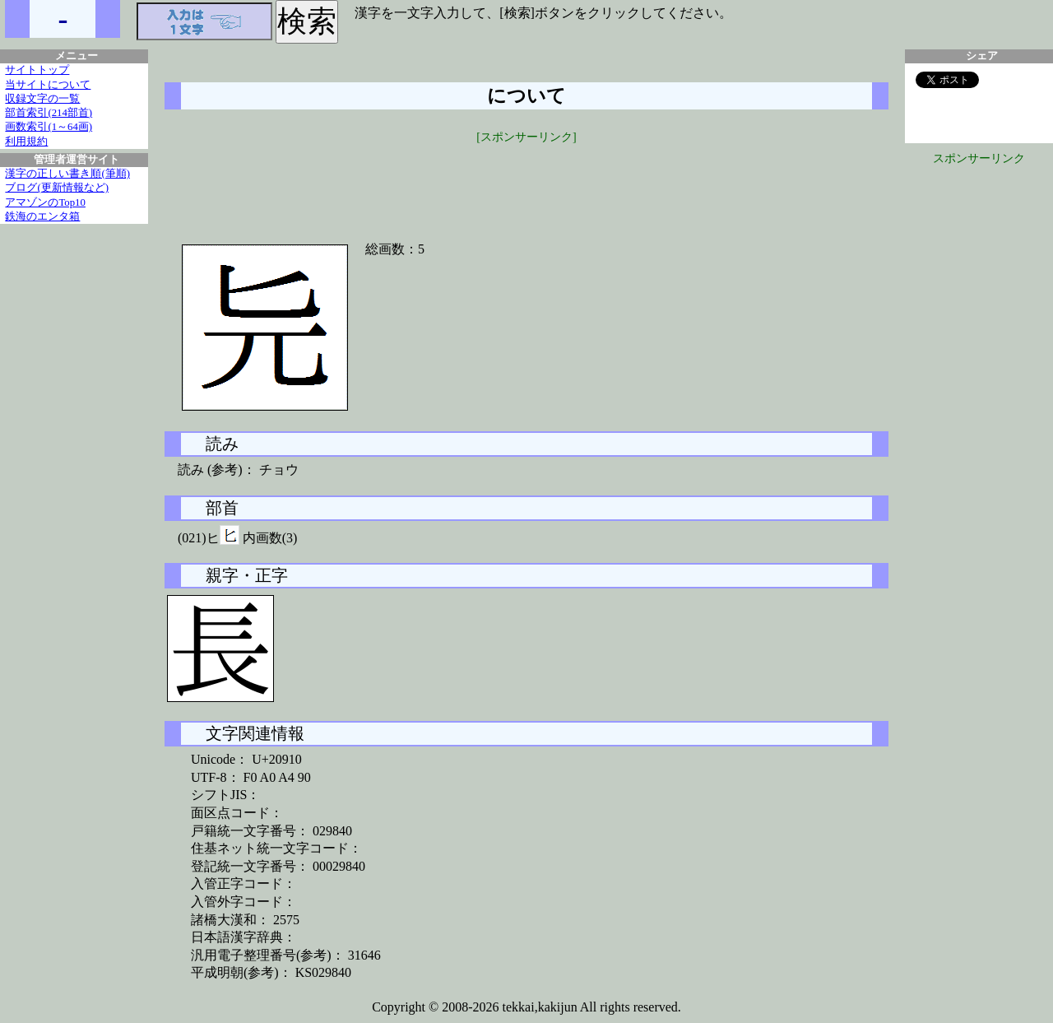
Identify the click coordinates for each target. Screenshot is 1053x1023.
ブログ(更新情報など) (57, 187)
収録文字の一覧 (42, 99)
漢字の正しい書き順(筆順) (67, 173)
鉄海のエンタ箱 (42, 216)
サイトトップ (37, 70)
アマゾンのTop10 (45, 202)
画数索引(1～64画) (48, 127)
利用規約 (26, 141)
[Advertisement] (526, 183)
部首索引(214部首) (48, 113)
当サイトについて (47, 85)
